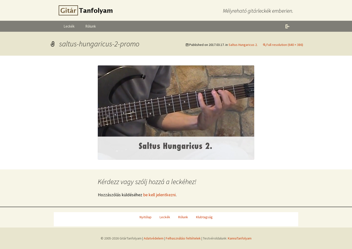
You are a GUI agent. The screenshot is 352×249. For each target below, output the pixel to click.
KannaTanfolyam (240, 238)
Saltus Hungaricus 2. (243, 44)
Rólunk (90, 26)
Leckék (69, 26)
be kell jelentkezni (159, 194)
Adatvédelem (154, 238)
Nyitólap (146, 217)
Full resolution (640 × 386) (284, 44)
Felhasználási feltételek (183, 238)
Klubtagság (204, 217)
